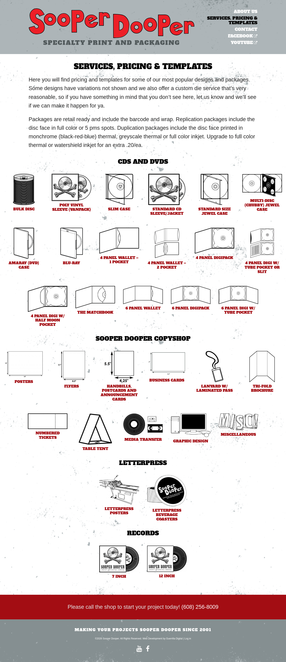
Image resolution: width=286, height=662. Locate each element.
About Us (245, 11)
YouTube (242, 42)
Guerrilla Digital (174, 638)
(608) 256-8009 (200, 607)
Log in (188, 638)
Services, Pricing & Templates (232, 20)
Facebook (240, 36)
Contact (246, 29)
